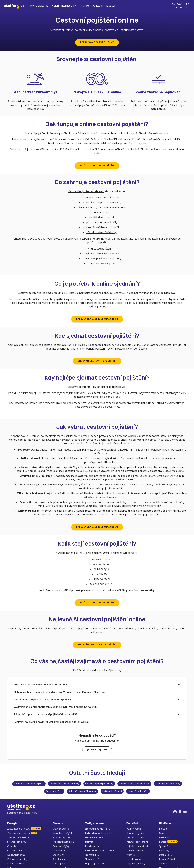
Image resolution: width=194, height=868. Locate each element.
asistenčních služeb (69, 514)
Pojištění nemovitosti (137, 846)
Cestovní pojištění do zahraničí (86, 191)
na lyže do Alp (125, 449)
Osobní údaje (165, 854)
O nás (162, 833)
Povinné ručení (133, 828)
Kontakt (163, 828)
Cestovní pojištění (34, 133)
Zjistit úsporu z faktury (24, 828)
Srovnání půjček (61, 828)
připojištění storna (39, 393)
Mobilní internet (93, 846)
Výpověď (130, 854)
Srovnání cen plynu (16, 841)
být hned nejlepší (69, 484)
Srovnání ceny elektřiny (19, 837)
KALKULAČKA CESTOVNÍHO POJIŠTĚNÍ (97, 319)
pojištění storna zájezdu (101, 263)
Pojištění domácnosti (137, 841)
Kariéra (168, 841)
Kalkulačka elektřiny (17, 859)
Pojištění (97, 5)
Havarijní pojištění (135, 833)
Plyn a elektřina (39, 5)
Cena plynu (12, 846)
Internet (89, 841)
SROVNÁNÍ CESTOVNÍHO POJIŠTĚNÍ (97, 361)
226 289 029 (181, 4)
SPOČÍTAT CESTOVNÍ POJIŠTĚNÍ (97, 165)
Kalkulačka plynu (15, 863)
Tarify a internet (95, 823)
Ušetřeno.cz (167, 823)
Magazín (111, 5)
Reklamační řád (167, 859)
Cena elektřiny (14, 850)
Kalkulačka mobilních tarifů (98, 833)
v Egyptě (71, 502)
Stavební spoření (61, 859)
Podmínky (164, 850)
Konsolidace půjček (62, 833)
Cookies (163, 863)
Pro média (164, 837)
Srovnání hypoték (61, 837)
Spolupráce (164, 846)
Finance (84, 5)
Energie (12, 823)
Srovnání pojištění (77, 628)
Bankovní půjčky (61, 846)
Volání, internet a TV (64, 5)
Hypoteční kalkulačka (63, 841)
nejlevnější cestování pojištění (48, 628)
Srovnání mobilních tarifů (97, 828)
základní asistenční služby (101, 232)
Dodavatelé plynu (16, 854)
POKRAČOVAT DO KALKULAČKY (97, 42)
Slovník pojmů (60, 863)
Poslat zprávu (97, 749)
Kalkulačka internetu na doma (100, 850)
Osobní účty (59, 850)
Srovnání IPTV (92, 854)
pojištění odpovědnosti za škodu (101, 258)
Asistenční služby (134, 850)
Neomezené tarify (94, 837)
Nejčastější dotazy (94, 863)
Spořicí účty (58, 854)
